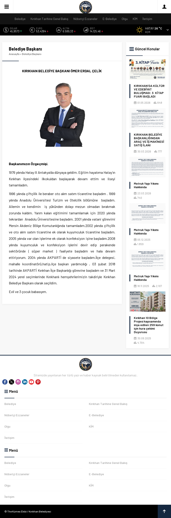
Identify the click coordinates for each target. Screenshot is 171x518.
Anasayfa (14, 53)
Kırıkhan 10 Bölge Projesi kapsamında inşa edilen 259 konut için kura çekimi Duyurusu (148, 325)
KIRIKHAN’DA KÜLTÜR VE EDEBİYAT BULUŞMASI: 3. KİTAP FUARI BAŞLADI (149, 91)
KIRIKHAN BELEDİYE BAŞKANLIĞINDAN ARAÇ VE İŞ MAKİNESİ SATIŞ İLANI (149, 140)
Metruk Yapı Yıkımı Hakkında (146, 185)
